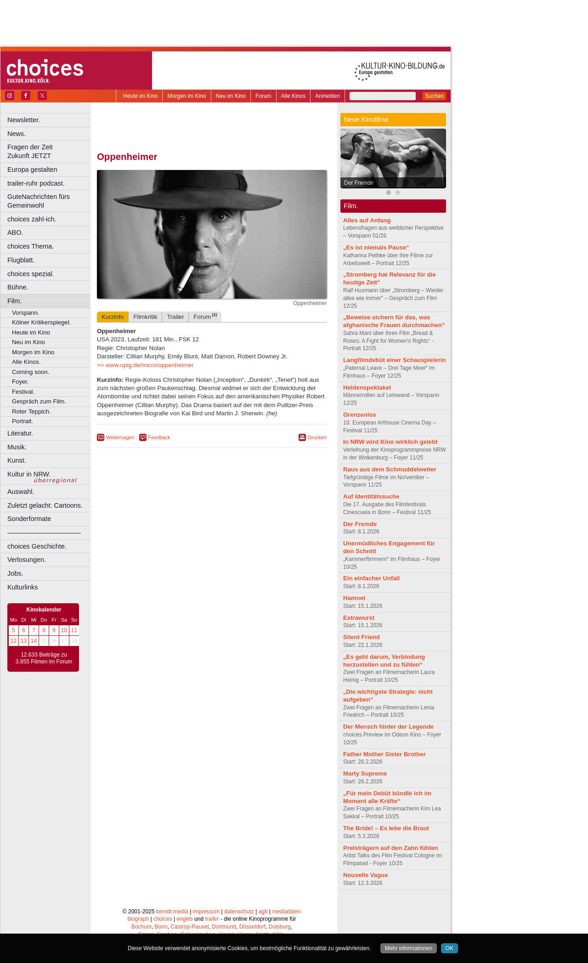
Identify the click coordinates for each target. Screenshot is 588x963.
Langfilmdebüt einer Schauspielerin (394, 360)
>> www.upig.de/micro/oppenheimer (145, 365)
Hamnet (354, 598)
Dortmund (224, 926)
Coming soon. (30, 371)
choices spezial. (30, 274)
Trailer (175, 316)
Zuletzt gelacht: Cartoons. (45, 505)
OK (449, 948)
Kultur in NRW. (29, 474)
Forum (263, 96)
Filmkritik (145, 316)
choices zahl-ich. (31, 219)
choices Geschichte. (37, 546)
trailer (212, 919)
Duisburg (280, 926)
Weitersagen (120, 437)
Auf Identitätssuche (371, 496)
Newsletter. (23, 120)
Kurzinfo (113, 316)
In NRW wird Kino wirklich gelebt (390, 441)
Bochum (141, 926)
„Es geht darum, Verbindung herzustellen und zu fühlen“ (384, 660)
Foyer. (20, 381)
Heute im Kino (140, 96)
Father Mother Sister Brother (384, 754)
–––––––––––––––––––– (44, 532)
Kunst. (16, 460)
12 (14, 641)
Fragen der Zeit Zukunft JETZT (49, 151)
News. (16, 133)
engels (184, 919)
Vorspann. (25, 312)
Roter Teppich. (31, 411)
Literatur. (20, 433)
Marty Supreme (365, 773)
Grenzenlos (359, 414)
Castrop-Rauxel (189, 926)
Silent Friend (361, 637)
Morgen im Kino (186, 96)
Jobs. (15, 573)
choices (162, 919)
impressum (206, 911)
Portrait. (22, 421)
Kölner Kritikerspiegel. (41, 322)
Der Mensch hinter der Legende (388, 726)
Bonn (161, 926)
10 (64, 630)
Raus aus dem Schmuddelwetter (389, 469)
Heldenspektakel (367, 387)
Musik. (17, 447)
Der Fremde (358, 183)
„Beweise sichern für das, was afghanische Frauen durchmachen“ (394, 321)
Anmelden (327, 96)
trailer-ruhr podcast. (36, 183)
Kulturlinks (22, 587)
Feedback (159, 437)
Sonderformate (29, 518)
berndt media (172, 911)
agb (263, 911)
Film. (14, 301)
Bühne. (17, 287)
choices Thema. (30, 246)
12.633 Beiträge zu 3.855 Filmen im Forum (44, 658)
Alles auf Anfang (367, 220)
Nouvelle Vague (365, 875)
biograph (138, 919)
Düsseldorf (252, 926)
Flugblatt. (20, 260)
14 (34, 641)
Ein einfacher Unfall (371, 578)
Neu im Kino (231, 96)
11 (74, 630)
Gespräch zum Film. (39, 401)
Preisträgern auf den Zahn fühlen (390, 847)
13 (24, 641)
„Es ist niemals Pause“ (376, 247)
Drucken (317, 437)
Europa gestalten (32, 169)
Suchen (434, 96)
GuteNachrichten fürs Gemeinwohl (38, 201)
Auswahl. (20, 491)
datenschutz (239, 911)
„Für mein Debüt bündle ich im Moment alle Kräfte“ (387, 797)
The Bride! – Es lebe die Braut (386, 828)
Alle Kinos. (26, 361)
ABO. (15, 232)
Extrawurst (358, 617)
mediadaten (286, 911)
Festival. (23, 391)
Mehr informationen (408, 948)
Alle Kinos (293, 96)
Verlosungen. (26, 559)
